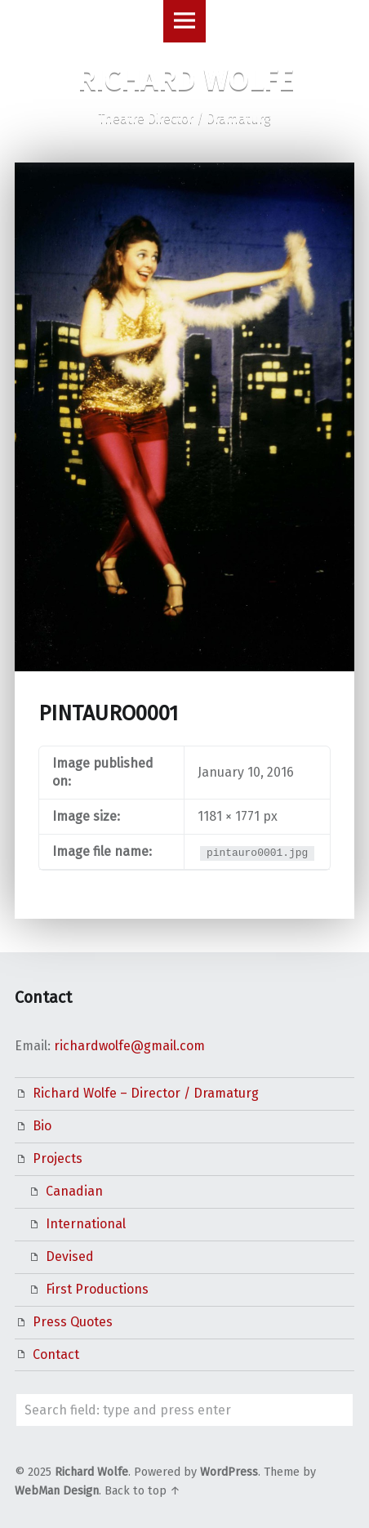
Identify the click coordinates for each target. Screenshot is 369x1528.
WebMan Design (57, 1491)
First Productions (97, 1289)
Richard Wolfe (91, 1472)
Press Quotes (73, 1322)
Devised (70, 1256)
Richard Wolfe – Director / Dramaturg (146, 1093)
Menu (184, 21)
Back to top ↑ (142, 1491)
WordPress (229, 1472)
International (86, 1224)
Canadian (74, 1191)
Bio (42, 1126)
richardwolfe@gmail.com (129, 1046)
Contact (56, 1354)
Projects (57, 1158)
